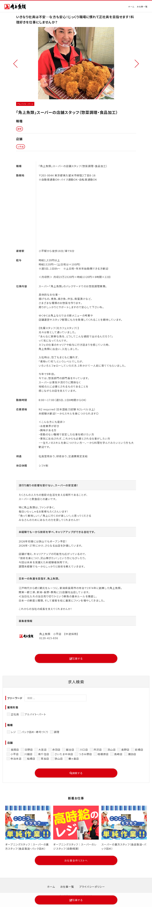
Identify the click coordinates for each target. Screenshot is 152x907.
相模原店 (103, 754)
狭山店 (59, 758)
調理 (56, 732)
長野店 (125, 749)
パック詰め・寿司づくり (34, 732)
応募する (76, 658)
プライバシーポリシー (92, 887)
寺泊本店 (16, 758)
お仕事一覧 (142, 6)
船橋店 (31, 758)
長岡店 (15, 749)
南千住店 (43, 754)
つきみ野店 (85, 754)
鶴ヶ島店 (74, 758)
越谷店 (70, 749)
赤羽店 (56, 749)
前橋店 (139, 749)
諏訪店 (132, 754)
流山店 (111, 749)
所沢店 (98, 749)
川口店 (84, 749)
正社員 (15, 714)
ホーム (131, 6)
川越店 (28, 754)
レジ (13, 732)
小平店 (14, 754)
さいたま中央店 (64, 754)
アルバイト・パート (35, 714)
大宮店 (42, 749)
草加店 (45, 758)
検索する (76, 773)
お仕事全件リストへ (76, 860)
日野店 (29, 749)
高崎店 (118, 754)
